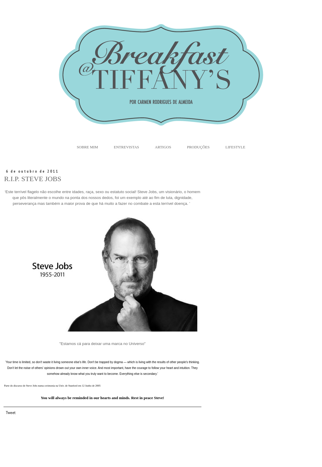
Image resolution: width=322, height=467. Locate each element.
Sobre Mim (87, 147)
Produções (198, 147)
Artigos (163, 147)
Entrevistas (126, 147)
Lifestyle (235, 147)
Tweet (11, 412)
